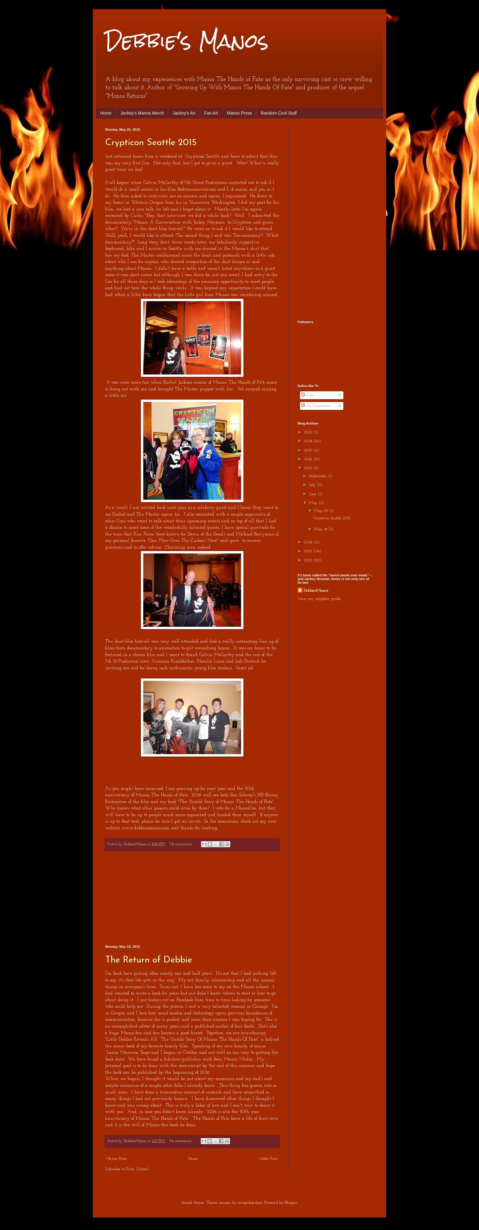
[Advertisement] (192, 898)
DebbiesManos (316, 590)
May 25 (321, 511)
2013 (308, 551)
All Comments (315, 405)
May (314, 503)
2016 (308, 459)
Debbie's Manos (187, 40)
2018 (308, 441)
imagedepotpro (250, 1202)
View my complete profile (319, 599)
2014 (309, 542)
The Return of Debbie (148, 960)
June (313, 494)
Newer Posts (117, 1158)
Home (106, 113)
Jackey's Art (184, 113)
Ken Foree (143, 534)
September (318, 476)
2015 (308, 468)
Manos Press (239, 113)
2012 (308, 560)
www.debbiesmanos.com (146, 828)
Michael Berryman (255, 534)
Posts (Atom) (137, 1169)
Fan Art (211, 113)
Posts (307, 395)
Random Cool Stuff (279, 113)
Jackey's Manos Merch (142, 113)
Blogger (291, 1202)
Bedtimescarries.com (196, 189)
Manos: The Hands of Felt (238, 382)
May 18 (321, 529)
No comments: (182, 844)
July (313, 485)
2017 (308, 450)
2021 (308, 432)
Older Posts (268, 1158)
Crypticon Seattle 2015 (151, 143)
